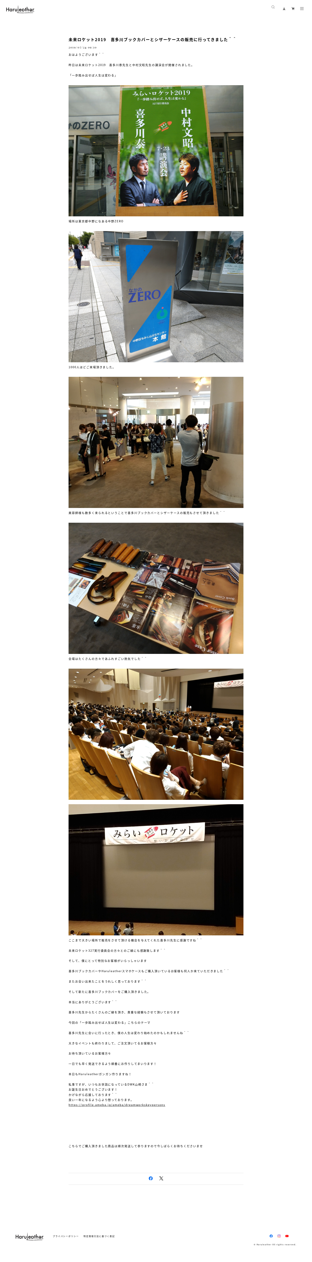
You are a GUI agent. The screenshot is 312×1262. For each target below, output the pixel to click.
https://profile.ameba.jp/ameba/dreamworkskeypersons (117, 1105)
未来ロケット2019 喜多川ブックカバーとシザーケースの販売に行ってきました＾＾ (153, 39)
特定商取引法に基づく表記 (99, 1236)
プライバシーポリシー (66, 1236)
